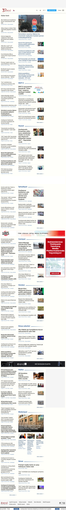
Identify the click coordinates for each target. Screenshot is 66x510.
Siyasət (21, 126)
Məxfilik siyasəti (21, 504)
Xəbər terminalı (51, 10)
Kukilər (28, 504)
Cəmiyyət (21, 239)
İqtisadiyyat (22, 187)
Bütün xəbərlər (40, 122)
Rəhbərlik (30, 502)
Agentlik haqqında (13, 502)
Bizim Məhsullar (37, 502)
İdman (20, 461)
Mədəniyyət (22, 412)
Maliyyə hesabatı (22, 502)
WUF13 (21, 83)
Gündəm (21, 285)
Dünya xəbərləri (24, 326)
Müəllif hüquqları (46, 502)
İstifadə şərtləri (12, 504)
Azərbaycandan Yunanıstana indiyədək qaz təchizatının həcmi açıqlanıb (41, 508)
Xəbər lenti (5, 16)
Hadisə (21, 370)
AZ (43, 10)
